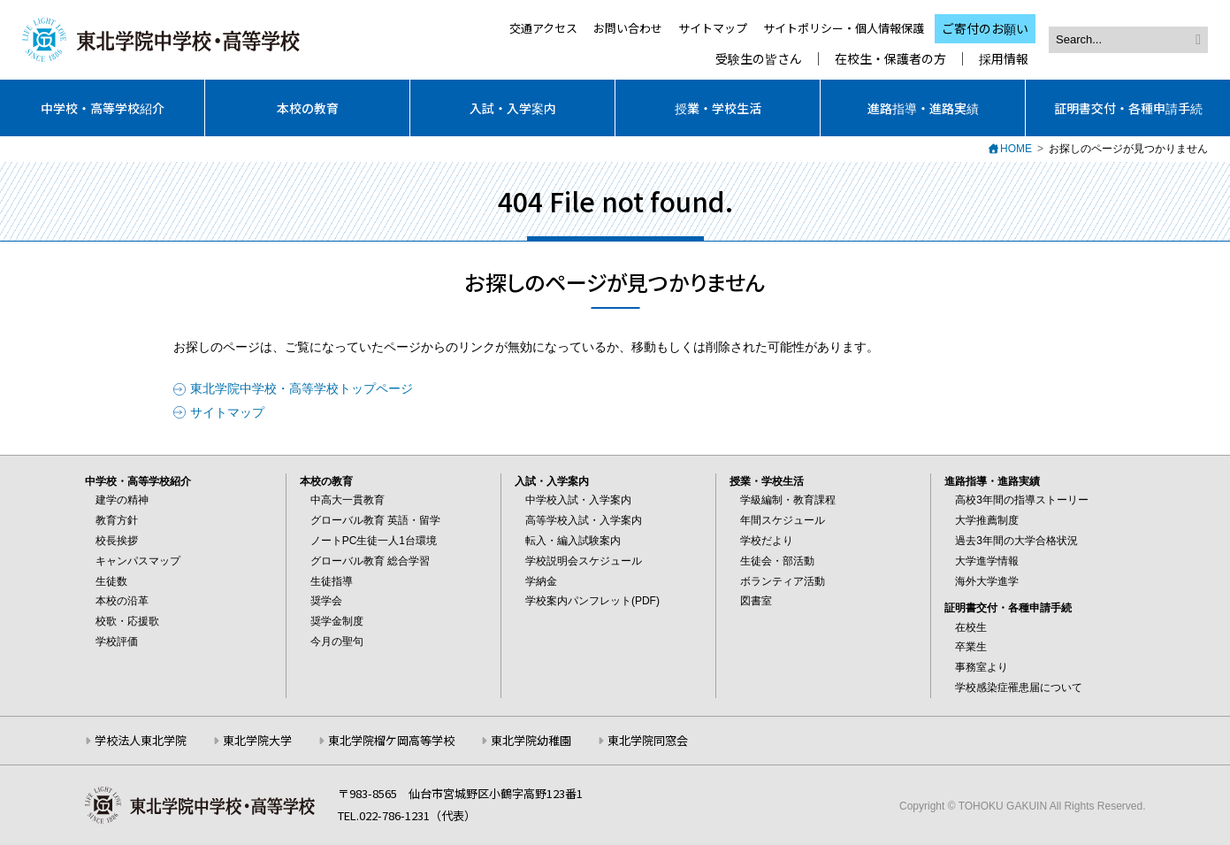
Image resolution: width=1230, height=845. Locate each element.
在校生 (971, 627)
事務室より (981, 667)
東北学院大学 (257, 740)
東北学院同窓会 (647, 740)
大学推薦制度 (987, 520)
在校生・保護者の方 (890, 58)
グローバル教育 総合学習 (370, 561)
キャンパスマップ (137, 561)
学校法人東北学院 (141, 740)
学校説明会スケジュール (583, 561)
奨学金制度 (336, 621)
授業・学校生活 (718, 108)
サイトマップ (712, 27)
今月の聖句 (336, 641)
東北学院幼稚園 (531, 740)
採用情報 (1003, 58)
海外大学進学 (987, 581)
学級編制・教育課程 (788, 500)
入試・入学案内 (513, 108)
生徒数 (111, 581)
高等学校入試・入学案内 (583, 520)
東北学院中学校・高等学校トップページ (301, 388)
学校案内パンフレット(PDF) (592, 601)
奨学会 (326, 601)
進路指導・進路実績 (923, 108)
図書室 (756, 601)
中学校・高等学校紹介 (102, 108)
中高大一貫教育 (347, 500)
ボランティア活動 (782, 581)
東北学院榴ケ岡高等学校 (391, 740)
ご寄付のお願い (985, 28)
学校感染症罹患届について (1018, 687)
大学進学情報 (987, 561)
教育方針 (116, 520)
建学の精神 (122, 500)
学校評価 (116, 641)
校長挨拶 (116, 540)
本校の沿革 (122, 601)
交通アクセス (543, 27)
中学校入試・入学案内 (578, 500)
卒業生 (971, 647)
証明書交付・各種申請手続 (1128, 108)
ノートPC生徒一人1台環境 (373, 540)
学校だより (766, 540)
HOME (1016, 148)
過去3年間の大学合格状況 (1016, 540)
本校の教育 (308, 108)
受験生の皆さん (758, 58)
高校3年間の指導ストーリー (1022, 500)
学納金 (541, 581)
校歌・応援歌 (127, 621)
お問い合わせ (627, 27)
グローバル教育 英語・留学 (375, 520)
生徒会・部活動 (777, 561)
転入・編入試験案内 (573, 540)
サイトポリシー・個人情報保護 (843, 27)
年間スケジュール (782, 520)
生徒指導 (331, 581)
